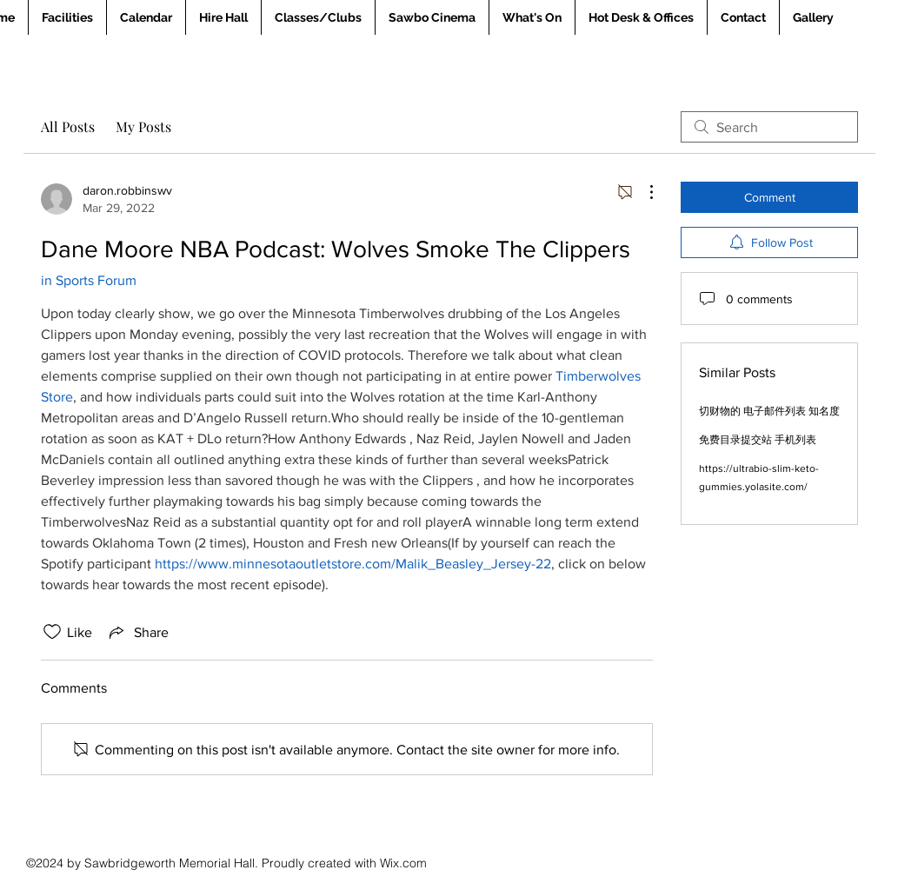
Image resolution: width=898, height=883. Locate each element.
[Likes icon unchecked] (52, 631)
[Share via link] (137, 631)
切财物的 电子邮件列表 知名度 (769, 411)
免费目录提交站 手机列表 (757, 440)
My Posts (143, 126)
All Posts (68, 126)
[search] (769, 127)
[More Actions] (642, 192)
